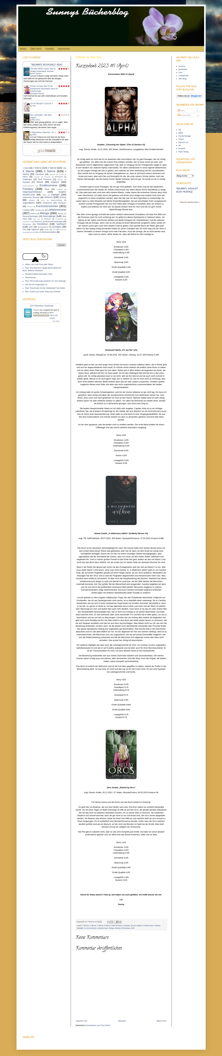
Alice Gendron (37, 73)
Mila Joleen (36, 120)
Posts (181, 111)
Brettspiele (59, 177)
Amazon (182, 66)
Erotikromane (148, 925)
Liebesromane (103, 928)
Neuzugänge (49, 216)
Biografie (47, 177)
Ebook (133, 925)
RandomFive (27, 221)
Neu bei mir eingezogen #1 (36, 284)
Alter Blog (183, 79)
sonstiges (57, 227)
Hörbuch (48, 197)
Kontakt (50, 49)
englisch (139, 925)
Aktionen (52, 174)
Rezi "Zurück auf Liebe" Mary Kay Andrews (43, 292)
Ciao (180, 72)
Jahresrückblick (56, 200)
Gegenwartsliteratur (32, 192)
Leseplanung (39, 210)
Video (37, 232)
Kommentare (184, 115)
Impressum (64, 49)
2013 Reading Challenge (42, 305)
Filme (47, 189)
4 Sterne (93, 925)
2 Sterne (37, 168)
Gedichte (59, 189)
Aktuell (61, 174)
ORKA (34, 135)
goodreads (183, 69)
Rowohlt (182, 148)
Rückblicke (42, 224)
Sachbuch (61, 224)
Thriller (46, 229)
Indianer (32, 200)
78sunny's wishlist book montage (187, 190)
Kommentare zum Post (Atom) (97, 1025)
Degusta (60, 179)
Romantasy (126, 928)
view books (56, 321)
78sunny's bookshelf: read (46, 65)
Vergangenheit (27, 232)
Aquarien (37, 177)
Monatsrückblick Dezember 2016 (38, 274)
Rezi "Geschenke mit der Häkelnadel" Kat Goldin (45, 288)
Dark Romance (117, 925)
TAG (24, 229)
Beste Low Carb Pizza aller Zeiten (39, 264)
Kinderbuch (47, 203)
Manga (111, 928)
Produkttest (59, 219)
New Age (36, 219)
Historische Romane (31, 197)
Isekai (43, 200)
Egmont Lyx (183, 142)
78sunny (91, 922)
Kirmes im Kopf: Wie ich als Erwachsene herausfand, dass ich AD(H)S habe (44, 88)
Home (23, 49)
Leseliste (26, 210)
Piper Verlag (184, 152)
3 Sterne (85, 925)
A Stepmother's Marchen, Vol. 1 (43, 132)
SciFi (133, 928)
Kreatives (30, 206)
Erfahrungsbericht (28, 186)
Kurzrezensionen (90, 928)
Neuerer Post (81, 1021)
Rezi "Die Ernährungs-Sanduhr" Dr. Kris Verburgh (45, 281)
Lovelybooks (184, 76)
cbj (180, 130)
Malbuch (33, 213)
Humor (63, 197)
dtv (180, 145)
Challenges (27, 179)
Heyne (181, 139)
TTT (54, 229)
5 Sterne (100, 925)
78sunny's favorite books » (189, 202)
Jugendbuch (29, 203)
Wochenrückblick (49, 232)
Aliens (25, 177)
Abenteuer (39, 174)
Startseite (122, 1021)
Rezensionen (30, 277)
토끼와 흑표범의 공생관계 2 (41, 103)
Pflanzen (47, 219)
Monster (118, 928)
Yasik (34, 106)
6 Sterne (107, 925)
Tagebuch (35, 229)
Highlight (80, 928)
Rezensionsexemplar (53, 221)
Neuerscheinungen (30, 216)
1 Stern (26, 168)
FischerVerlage (185, 136)
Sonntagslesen (43, 227)
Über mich (36, 49)
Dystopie (126, 925)
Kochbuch (62, 203)
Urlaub (61, 229)
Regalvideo (38, 221)
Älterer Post (161, 1021)
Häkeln (44, 195)
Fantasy (157, 925)
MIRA (181, 133)
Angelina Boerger (38, 93)
